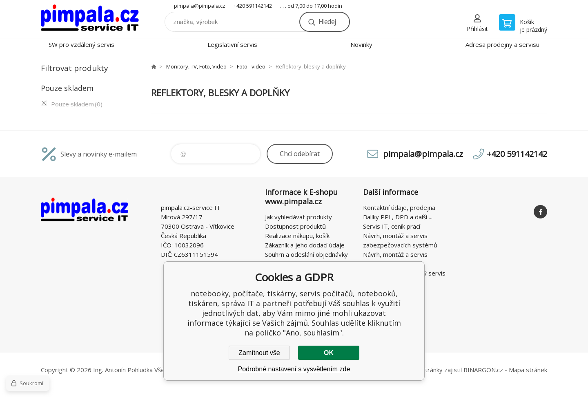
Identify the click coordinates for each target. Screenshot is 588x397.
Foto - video (251, 66)
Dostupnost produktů (295, 226)
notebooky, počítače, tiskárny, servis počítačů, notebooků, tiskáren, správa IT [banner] (90, 19)
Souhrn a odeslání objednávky (306, 254)
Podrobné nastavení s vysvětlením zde (294, 369)
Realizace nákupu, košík (297, 236)
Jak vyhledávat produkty (298, 217)
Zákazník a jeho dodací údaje (305, 245)
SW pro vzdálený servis (81, 44)
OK (329, 352)
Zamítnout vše (259, 352)
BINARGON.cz (483, 370)
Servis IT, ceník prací (391, 226)
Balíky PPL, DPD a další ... (397, 217)
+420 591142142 (253, 5)
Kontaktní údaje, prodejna (399, 207)
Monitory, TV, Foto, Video (196, 66)
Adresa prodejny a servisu (502, 44)
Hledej (327, 21)
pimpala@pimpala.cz (199, 5)
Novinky (361, 44)
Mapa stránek (528, 370)
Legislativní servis (232, 44)
